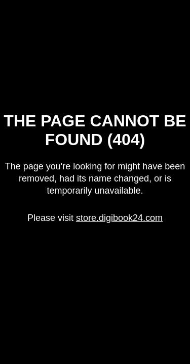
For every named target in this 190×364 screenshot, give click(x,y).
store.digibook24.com (119, 218)
